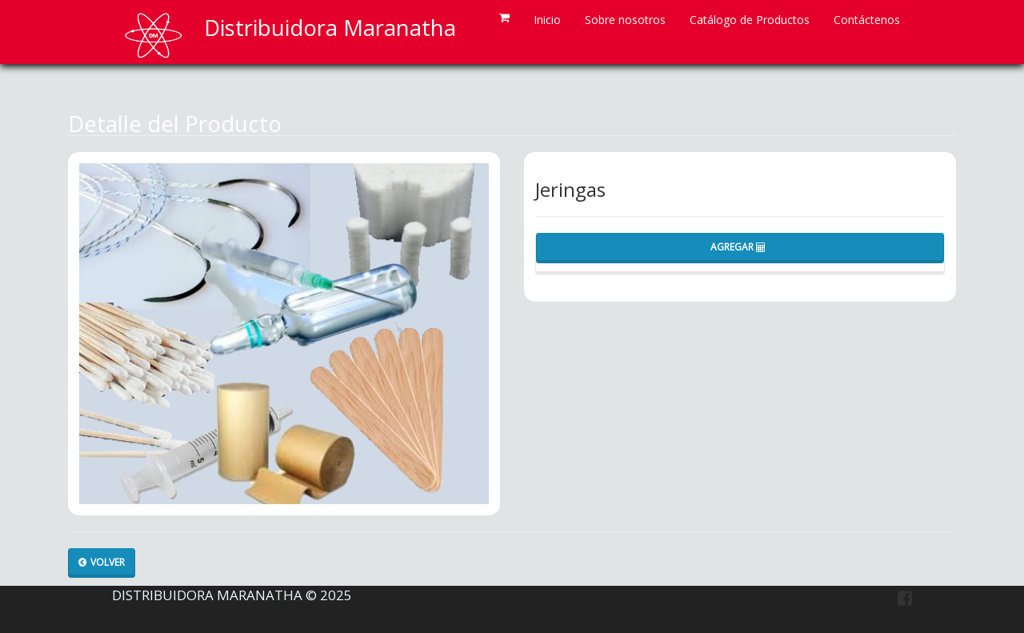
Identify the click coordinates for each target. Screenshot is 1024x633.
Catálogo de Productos (750, 19)
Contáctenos (867, 19)
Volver (101, 562)
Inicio (547, 19)
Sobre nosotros (625, 19)
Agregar (738, 247)
